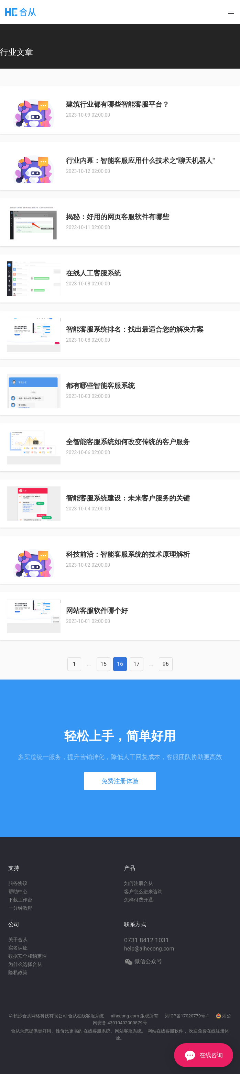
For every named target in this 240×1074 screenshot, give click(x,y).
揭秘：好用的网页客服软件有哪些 (117, 217)
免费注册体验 (120, 780)
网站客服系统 (128, 1031)
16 (120, 664)
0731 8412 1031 (146, 940)
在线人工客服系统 (93, 273)
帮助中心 (18, 891)
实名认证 (18, 948)
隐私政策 (18, 972)
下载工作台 (20, 899)
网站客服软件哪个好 (97, 610)
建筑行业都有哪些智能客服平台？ (117, 104)
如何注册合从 (138, 883)
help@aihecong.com (149, 948)
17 (136, 664)
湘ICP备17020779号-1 (187, 1015)
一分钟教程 (20, 908)
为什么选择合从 (25, 964)
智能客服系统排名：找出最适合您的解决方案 (135, 329)
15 (103, 664)
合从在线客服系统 (86, 1015)
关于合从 (18, 939)
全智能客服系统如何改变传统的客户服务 (128, 442)
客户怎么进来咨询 (143, 891)
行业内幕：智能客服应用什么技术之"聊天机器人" (140, 160)
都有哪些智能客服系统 (100, 385)
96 (166, 664)
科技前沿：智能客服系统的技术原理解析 (128, 554)
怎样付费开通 (138, 899)
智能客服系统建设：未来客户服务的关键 (128, 498)
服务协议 (18, 883)
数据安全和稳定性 (27, 956)
